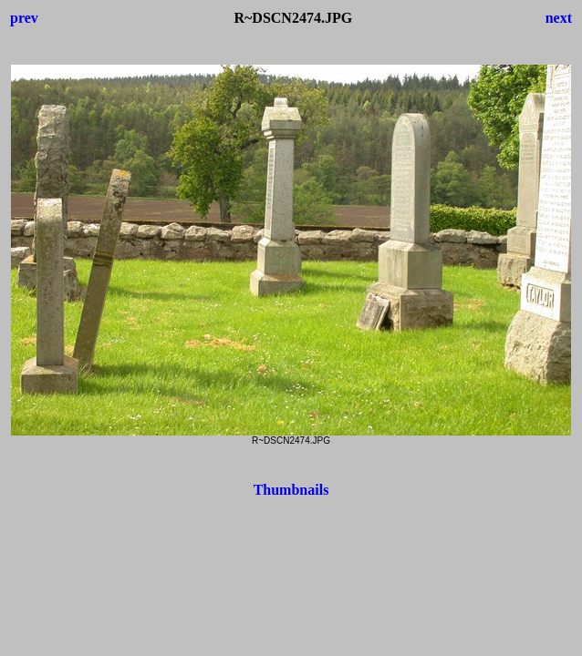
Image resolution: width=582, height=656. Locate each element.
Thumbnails (291, 489)
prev (24, 18)
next (559, 18)
